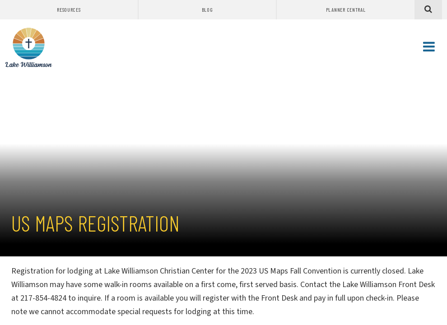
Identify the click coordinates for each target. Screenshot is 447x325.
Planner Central (346, 9)
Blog (207, 9)
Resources (68, 9)
